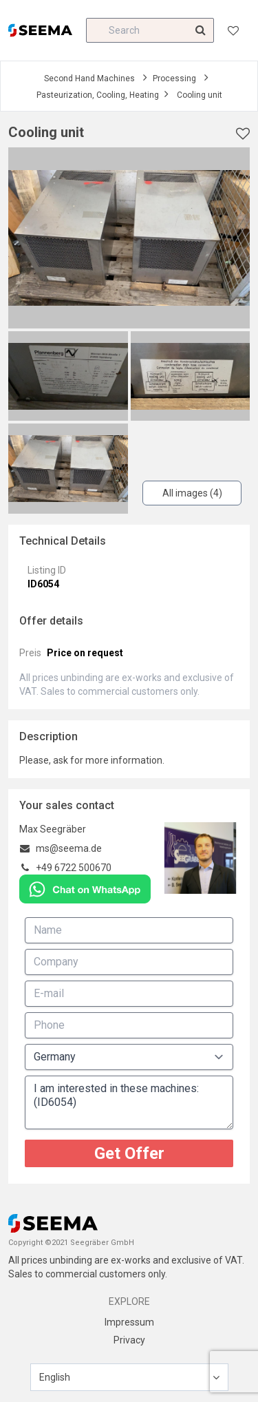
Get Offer (129, 1153)
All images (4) (192, 493)
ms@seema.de (69, 848)
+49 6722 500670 (73, 867)
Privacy (129, 1340)
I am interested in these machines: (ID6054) (129, 1102)
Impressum (129, 1322)
